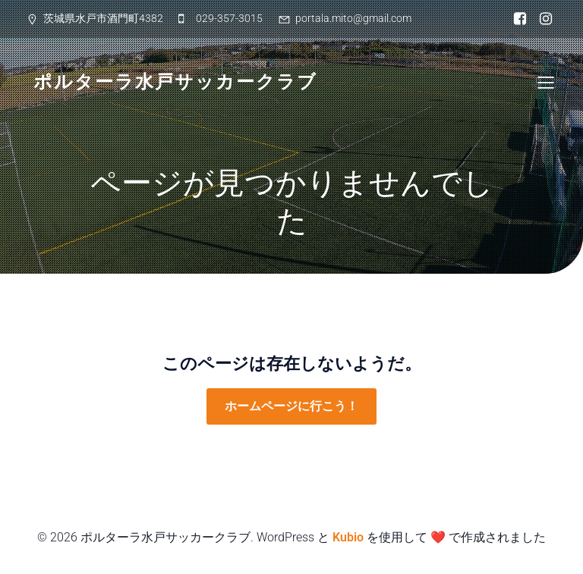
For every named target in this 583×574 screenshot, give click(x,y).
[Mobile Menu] (545, 82)
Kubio (348, 537)
